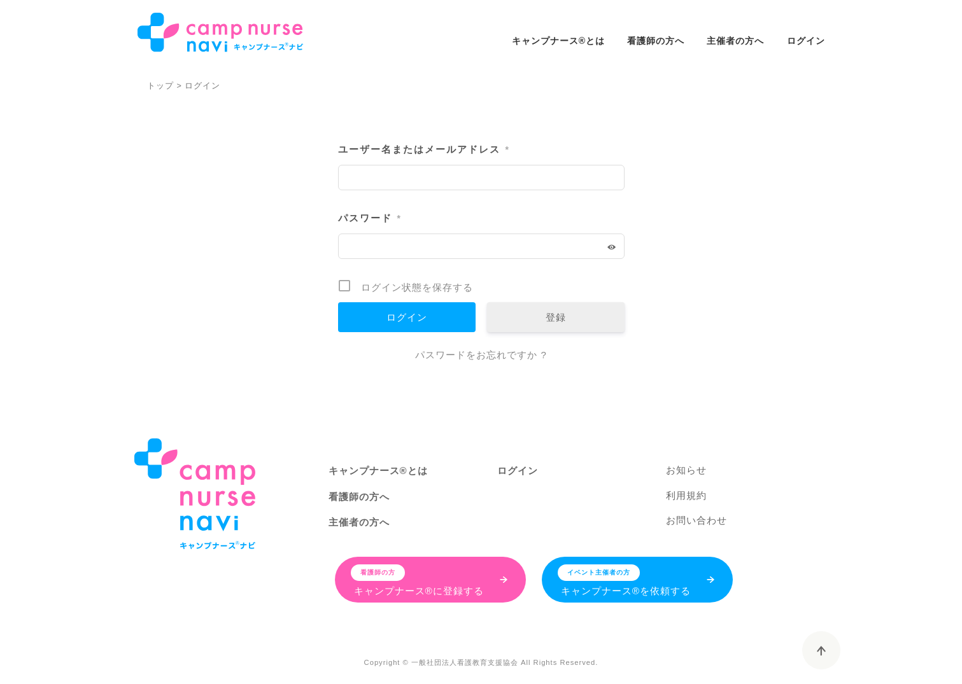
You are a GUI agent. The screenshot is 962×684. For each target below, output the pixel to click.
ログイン (806, 41)
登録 (556, 317)
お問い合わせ (696, 520)
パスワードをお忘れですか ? (481, 354)
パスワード (369, 219)
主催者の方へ (735, 41)
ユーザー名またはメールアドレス (423, 150)
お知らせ (686, 469)
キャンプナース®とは (558, 41)
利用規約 (686, 495)
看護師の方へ (655, 41)
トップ (160, 85)
